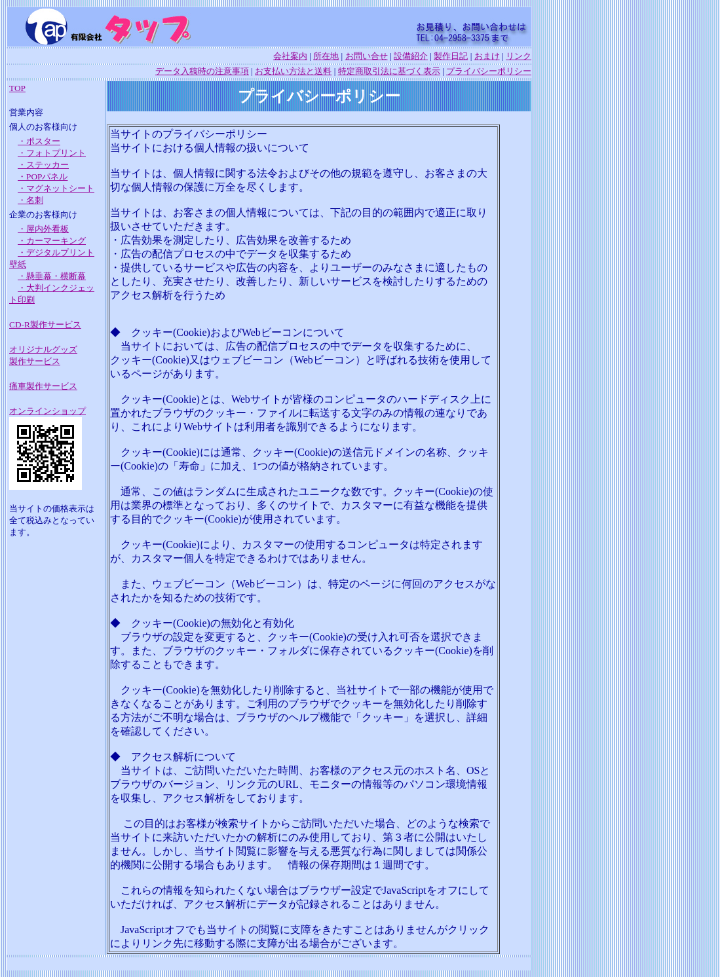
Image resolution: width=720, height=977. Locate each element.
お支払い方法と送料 (293, 71)
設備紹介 (411, 56)
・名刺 (30, 200)
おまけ (487, 56)
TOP (17, 88)
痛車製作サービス (43, 386)
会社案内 (290, 56)
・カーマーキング (52, 241)
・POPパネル (42, 176)
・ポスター (39, 141)
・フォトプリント (52, 153)
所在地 (326, 56)
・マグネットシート (56, 188)
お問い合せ (366, 56)
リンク (518, 56)
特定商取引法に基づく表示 (389, 71)
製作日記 (451, 56)
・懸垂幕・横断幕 (52, 276)
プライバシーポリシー (488, 71)
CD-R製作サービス (45, 324)
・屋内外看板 (43, 229)
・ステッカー (43, 165)
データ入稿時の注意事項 (202, 71)
